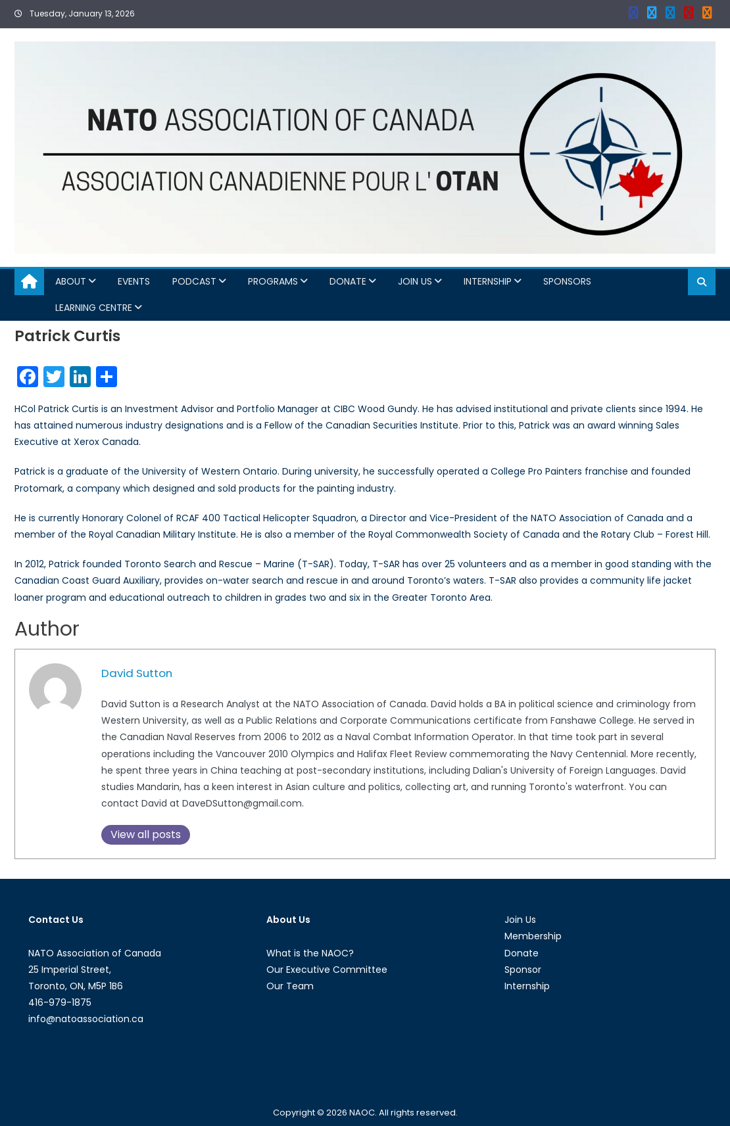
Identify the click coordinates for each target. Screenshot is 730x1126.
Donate (347, 281)
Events (134, 281)
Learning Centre (93, 307)
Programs (273, 281)
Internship (488, 281)
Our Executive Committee (326, 969)
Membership (533, 936)
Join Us (415, 281)
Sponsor (522, 969)
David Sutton (136, 673)
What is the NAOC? (310, 953)
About (70, 281)
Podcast (194, 281)
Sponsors (567, 281)
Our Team (290, 986)
